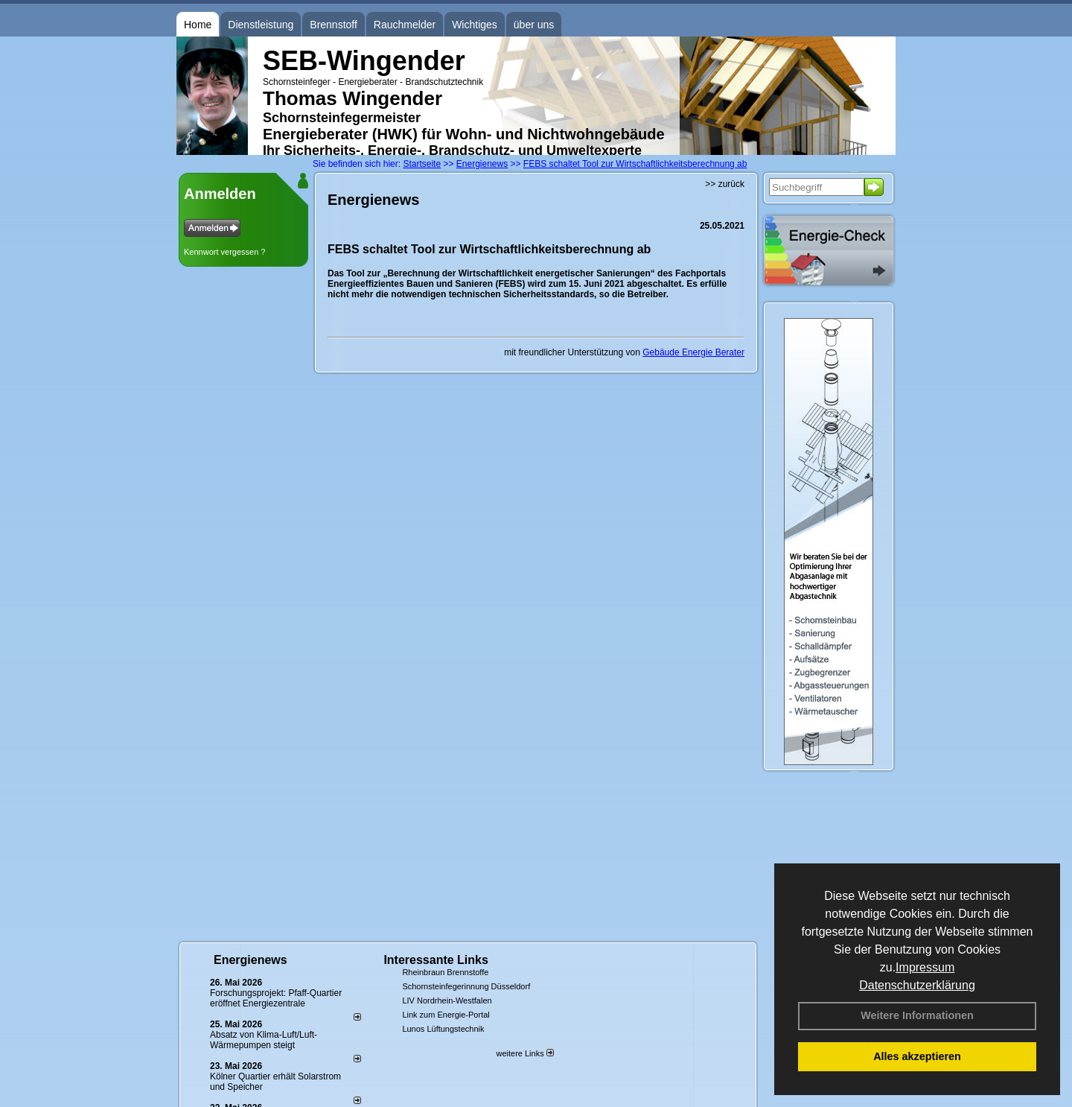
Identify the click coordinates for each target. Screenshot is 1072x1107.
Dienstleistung (260, 25)
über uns (534, 25)
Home (197, 25)
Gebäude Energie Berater (693, 352)
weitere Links (524, 1053)
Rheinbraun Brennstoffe (445, 972)
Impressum (925, 967)
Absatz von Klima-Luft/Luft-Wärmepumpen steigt (263, 1040)
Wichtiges (474, 25)
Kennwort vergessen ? (224, 251)
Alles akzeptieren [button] (917, 1056)
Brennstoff (333, 25)
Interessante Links (435, 960)
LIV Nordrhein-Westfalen (446, 1000)
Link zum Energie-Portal (445, 1014)
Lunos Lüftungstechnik (443, 1028)
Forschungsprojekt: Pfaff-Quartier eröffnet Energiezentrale (276, 998)
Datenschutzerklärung (917, 985)
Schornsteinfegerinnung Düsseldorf (466, 986)
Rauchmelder (405, 25)
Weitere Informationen (917, 1015)
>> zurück (724, 184)
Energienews (250, 960)
